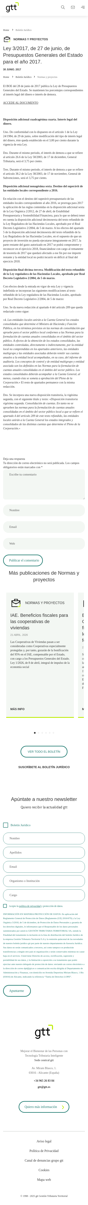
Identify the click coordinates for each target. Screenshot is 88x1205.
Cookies (44, 1170)
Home (6, 30)
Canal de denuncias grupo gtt (44, 1160)
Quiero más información (45, 1107)
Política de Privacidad (43, 1151)
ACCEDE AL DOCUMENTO (20, 102)
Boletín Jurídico (23, 30)
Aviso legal (43, 1141)
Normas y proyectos (47, 77)
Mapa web (44, 1179)
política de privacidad (30, 906)
